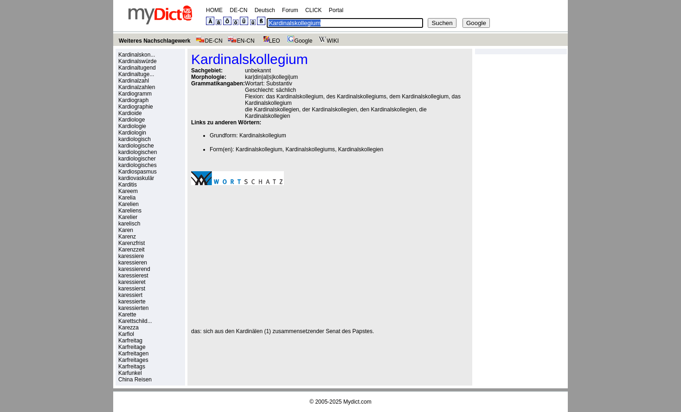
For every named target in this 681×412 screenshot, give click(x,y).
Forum (290, 10)
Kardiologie (132, 126)
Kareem (128, 191)
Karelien (128, 204)
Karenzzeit (131, 249)
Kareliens (129, 210)
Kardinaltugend (137, 67)
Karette (127, 314)
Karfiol (126, 334)
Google (299, 41)
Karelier (127, 217)
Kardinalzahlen (136, 87)
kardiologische (136, 145)
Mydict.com (357, 402)
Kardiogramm (135, 93)
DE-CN (238, 10)
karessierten (133, 308)
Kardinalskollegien (360, 149)
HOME (214, 10)
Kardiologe (131, 119)
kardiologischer (137, 158)
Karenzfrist (131, 243)
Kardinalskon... (136, 55)
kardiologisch (134, 139)
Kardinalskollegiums (310, 149)
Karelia (126, 197)
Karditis (127, 184)
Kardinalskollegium (262, 135)
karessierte (132, 301)
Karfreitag (130, 340)
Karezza (128, 327)
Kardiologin (132, 132)
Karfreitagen (133, 353)
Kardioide (130, 113)
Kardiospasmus (137, 171)
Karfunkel (130, 373)
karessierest (133, 275)
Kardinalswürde (137, 61)
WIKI (328, 41)
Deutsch (265, 10)
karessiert (130, 295)
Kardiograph (133, 100)
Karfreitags (131, 366)
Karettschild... (135, 321)
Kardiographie (135, 106)
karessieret (132, 282)
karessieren (132, 262)
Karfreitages (133, 360)
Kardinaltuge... (136, 74)
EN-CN (241, 41)
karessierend (134, 269)
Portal (336, 10)
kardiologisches (137, 165)
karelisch (129, 223)
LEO (269, 41)
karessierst (131, 288)
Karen (125, 230)
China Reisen (135, 379)
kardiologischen (137, 152)
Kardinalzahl (133, 80)
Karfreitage (132, 347)
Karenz (127, 236)
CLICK (313, 10)
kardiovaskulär (136, 178)
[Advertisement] (269, 257)
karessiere (131, 256)
